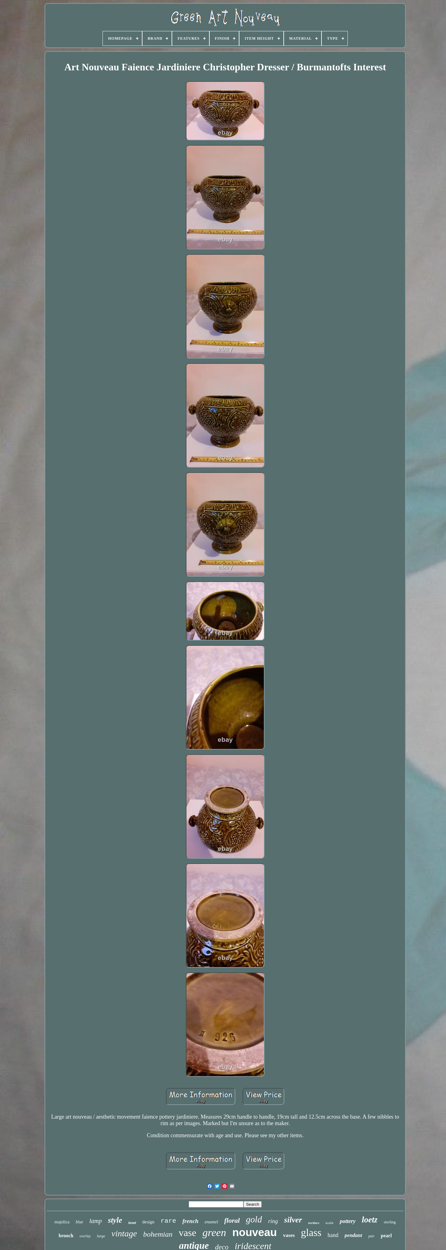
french (190, 1221)
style (115, 1220)
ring (273, 1221)
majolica (62, 1222)
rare (168, 1221)
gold (254, 1219)
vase (187, 1232)
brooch (66, 1235)
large (101, 1236)
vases (289, 1235)
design (148, 1221)
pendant (353, 1235)
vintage (124, 1233)
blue (79, 1222)
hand (333, 1235)
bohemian (158, 1234)
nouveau (254, 1232)
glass (311, 1232)
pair (371, 1236)
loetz (370, 1219)
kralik (330, 1223)
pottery (348, 1221)
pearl (386, 1235)
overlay (85, 1236)
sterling (390, 1222)
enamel (211, 1221)
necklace (313, 1223)
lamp (95, 1220)
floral (232, 1220)
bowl (132, 1223)
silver (293, 1219)
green (214, 1232)
